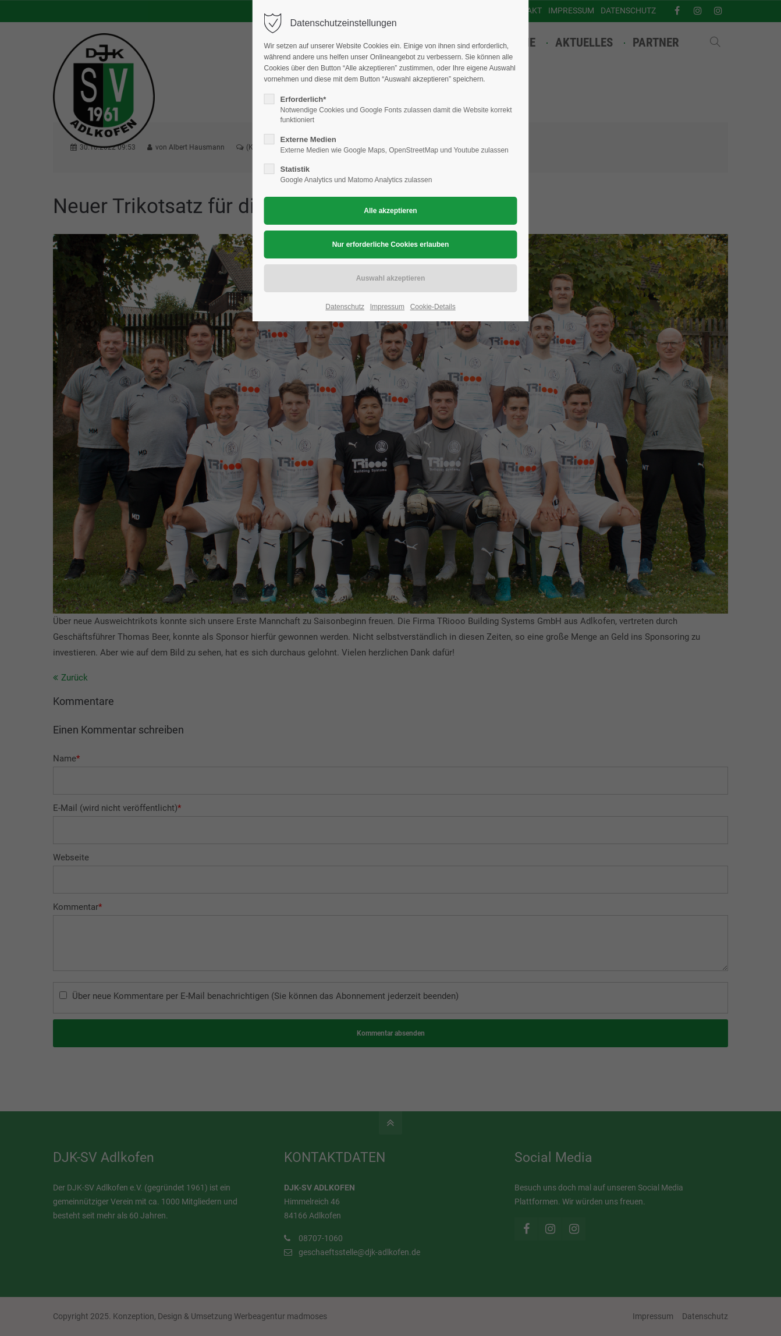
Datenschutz (344, 307)
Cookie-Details (433, 307)
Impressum (387, 307)
